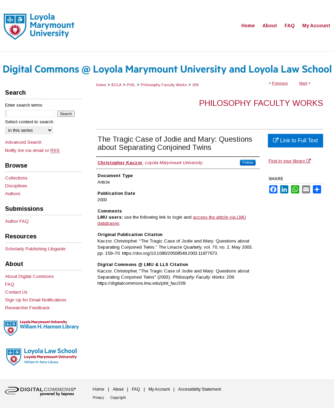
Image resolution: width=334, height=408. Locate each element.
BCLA (116, 85)
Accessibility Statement (199, 389)
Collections (16, 178)
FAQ (9, 284)
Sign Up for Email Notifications (35, 299)
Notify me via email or (32, 150)
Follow (247, 162)
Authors (12, 193)
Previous (280, 83)
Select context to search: (29, 121)
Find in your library (290, 160)
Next (303, 83)
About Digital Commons (29, 276)
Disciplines (16, 185)
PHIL (131, 85)
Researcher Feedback (27, 307)
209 (195, 85)
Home (101, 85)
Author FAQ (17, 221)
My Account (159, 389)
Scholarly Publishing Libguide (35, 248)
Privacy (98, 397)
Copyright (118, 397)
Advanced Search (23, 142)
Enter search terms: (24, 105)
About (118, 389)
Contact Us (16, 292)
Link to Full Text (295, 140)
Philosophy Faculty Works (164, 85)
